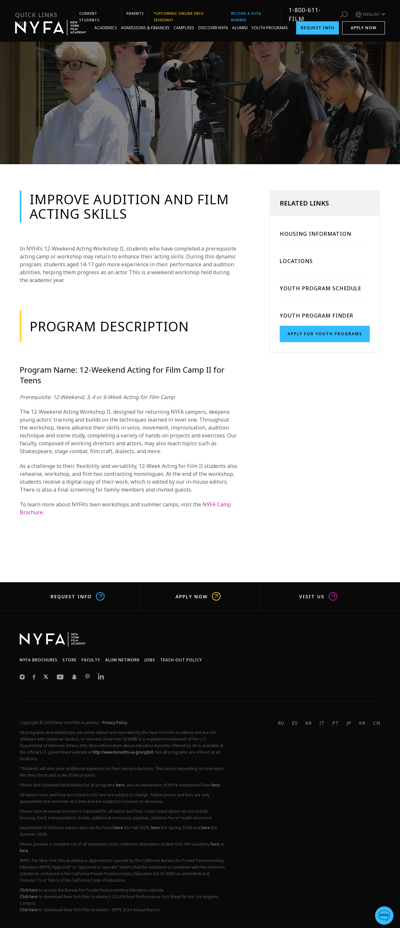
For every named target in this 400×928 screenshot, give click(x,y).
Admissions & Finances (145, 20)
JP (348, 723)
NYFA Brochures (39, 660)
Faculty (91, 660)
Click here (29, 890)
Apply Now (363, 20)
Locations (296, 261)
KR (362, 723)
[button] (384, 915)
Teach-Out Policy (181, 660)
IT (322, 723)
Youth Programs (269, 20)
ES (295, 723)
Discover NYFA (213, 20)
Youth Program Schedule (320, 288)
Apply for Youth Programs (325, 334)
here (120, 785)
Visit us (318, 596)
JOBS (150, 660)
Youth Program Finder (316, 315)
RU (281, 723)
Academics (105, 20)
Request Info (318, 20)
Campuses (184, 20)
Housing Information (315, 233)
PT (335, 723)
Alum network (122, 660)
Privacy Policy (114, 722)
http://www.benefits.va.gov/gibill (123, 752)
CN (376, 723)
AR (308, 723)
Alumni (239, 20)
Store (69, 660)
